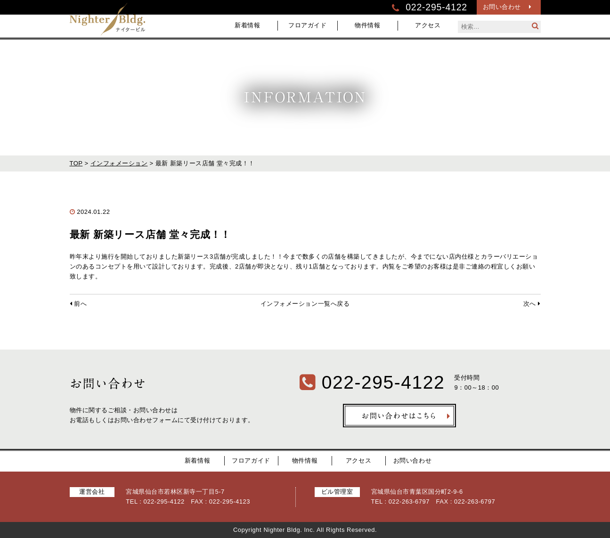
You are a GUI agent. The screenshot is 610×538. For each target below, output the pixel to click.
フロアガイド (307, 25)
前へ (78, 303)
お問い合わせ (507, 6)
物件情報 (367, 25)
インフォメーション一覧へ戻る (305, 303)
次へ (532, 303)
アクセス (427, 25)
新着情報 (247, 25)
